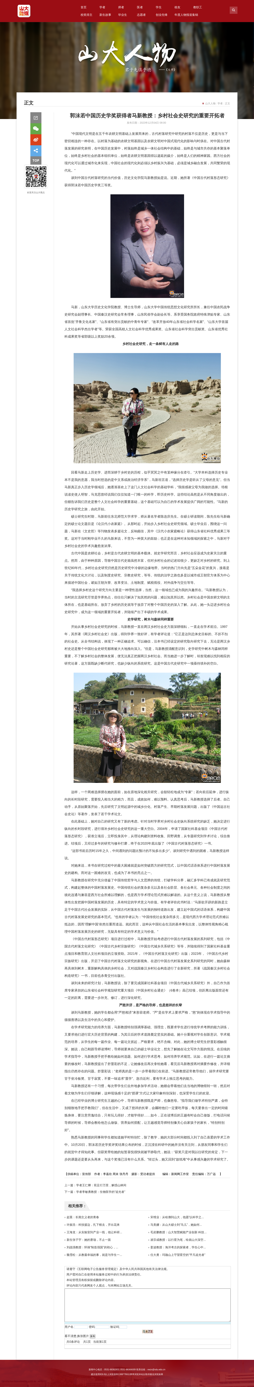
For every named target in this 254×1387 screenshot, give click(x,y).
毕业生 (122, 14)
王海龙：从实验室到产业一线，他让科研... (94, 1232)
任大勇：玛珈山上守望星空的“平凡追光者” (177, 1254)
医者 (140, 7)
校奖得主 (86, 14)
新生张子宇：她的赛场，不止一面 (89, 1239)
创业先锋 (161, 14)
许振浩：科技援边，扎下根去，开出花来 (93, 1224)
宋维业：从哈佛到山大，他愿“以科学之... (177, 1217)
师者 (121, 7)
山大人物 (210, 103)
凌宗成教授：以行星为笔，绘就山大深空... (178, 1239)
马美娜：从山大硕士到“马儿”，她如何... (176, 1224)
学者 (102, 7)
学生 (159, 7)
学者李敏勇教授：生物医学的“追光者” (100, 1191)
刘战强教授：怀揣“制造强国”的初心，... (92, 1247)
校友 (177, 7)
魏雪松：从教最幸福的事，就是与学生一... (94, 1254)
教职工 (197, 7)
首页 (84, 7)
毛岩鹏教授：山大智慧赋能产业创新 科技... (178, 1232)
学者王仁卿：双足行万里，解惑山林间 (101, 1185)
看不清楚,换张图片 (77, 1336)
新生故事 (105, 14)
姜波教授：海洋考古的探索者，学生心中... (178, 1247)
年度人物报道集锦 (186, 14)
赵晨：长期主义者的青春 (83, 1217)
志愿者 (141, 14)
